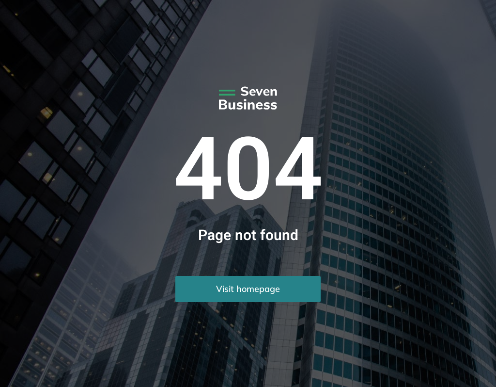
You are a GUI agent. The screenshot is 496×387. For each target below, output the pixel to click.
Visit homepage (248, 288)
